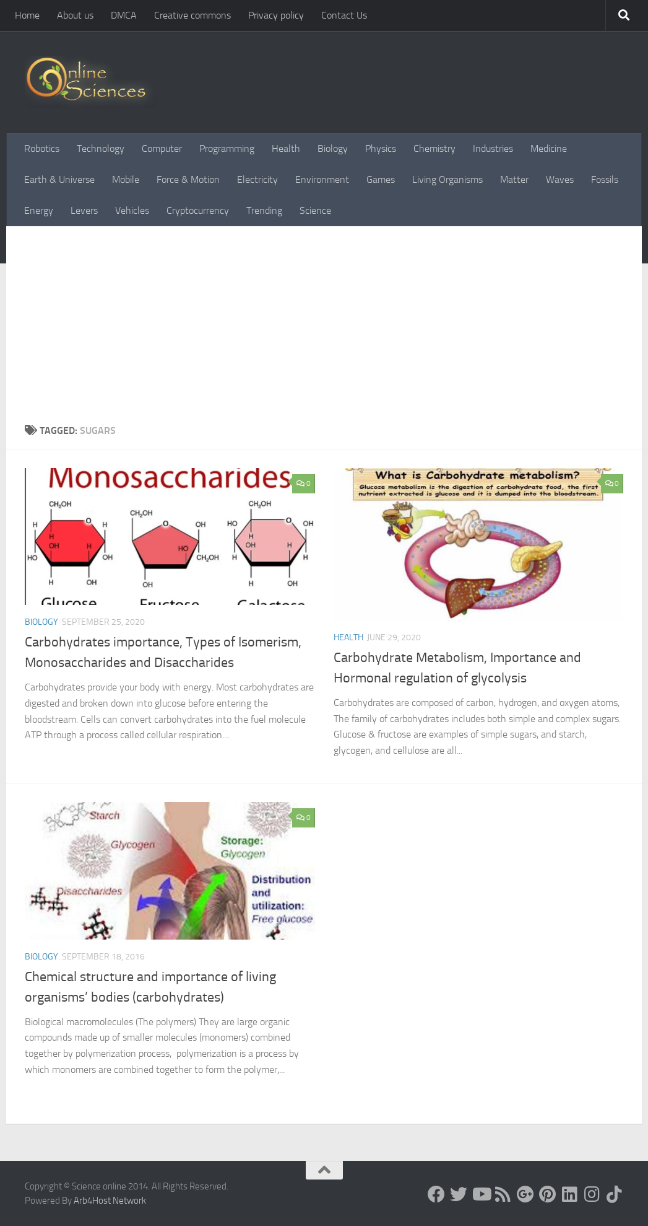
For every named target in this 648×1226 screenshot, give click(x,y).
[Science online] (436, 1194)
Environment (322, 179)
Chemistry (434, 148)
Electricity (257, 179)
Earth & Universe (59, 179)
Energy (38, 210)
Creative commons (192, 15)
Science (315, 210)
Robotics (41, 148)
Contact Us (344, 15)
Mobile (125, 179)
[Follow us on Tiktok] (614, 1194)
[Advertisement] (324, 330)
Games (380, 179)
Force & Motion (188, 179)
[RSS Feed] (503, 1194)
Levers (84, 210)
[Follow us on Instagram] (592, 1194)
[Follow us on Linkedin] (570, 1194)
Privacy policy (276, 15)
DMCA (124, 15)
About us (75, 15)
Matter (514, 179)
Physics (380, 148)
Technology (100, 148)
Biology (333, 148)
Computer (162, 148)
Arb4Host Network (110, 1200)
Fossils (604, 179)
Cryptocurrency (197, 210)
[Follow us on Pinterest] (547, 1194)
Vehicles (132, 210)
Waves (560, 179)
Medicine (548, 148)
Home (27, 15)
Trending (264, 210)
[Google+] (525, 1194)
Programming (226, 148)
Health (286, 148)
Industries (493, 148)
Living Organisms (447, 179)
